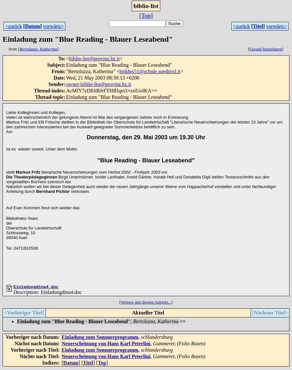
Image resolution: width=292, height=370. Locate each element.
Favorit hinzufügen (265, 49)
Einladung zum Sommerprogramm (100, 338)
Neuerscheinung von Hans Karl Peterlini (106, 344)
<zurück (13, 26)
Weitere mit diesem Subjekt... (146, 303)
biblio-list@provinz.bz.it (94, 58)
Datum (32, 26)
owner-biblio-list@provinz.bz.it (98, 84)
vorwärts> (53, 26)
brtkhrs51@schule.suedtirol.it (150, 71)
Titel (258, 26)
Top (146, 15)
